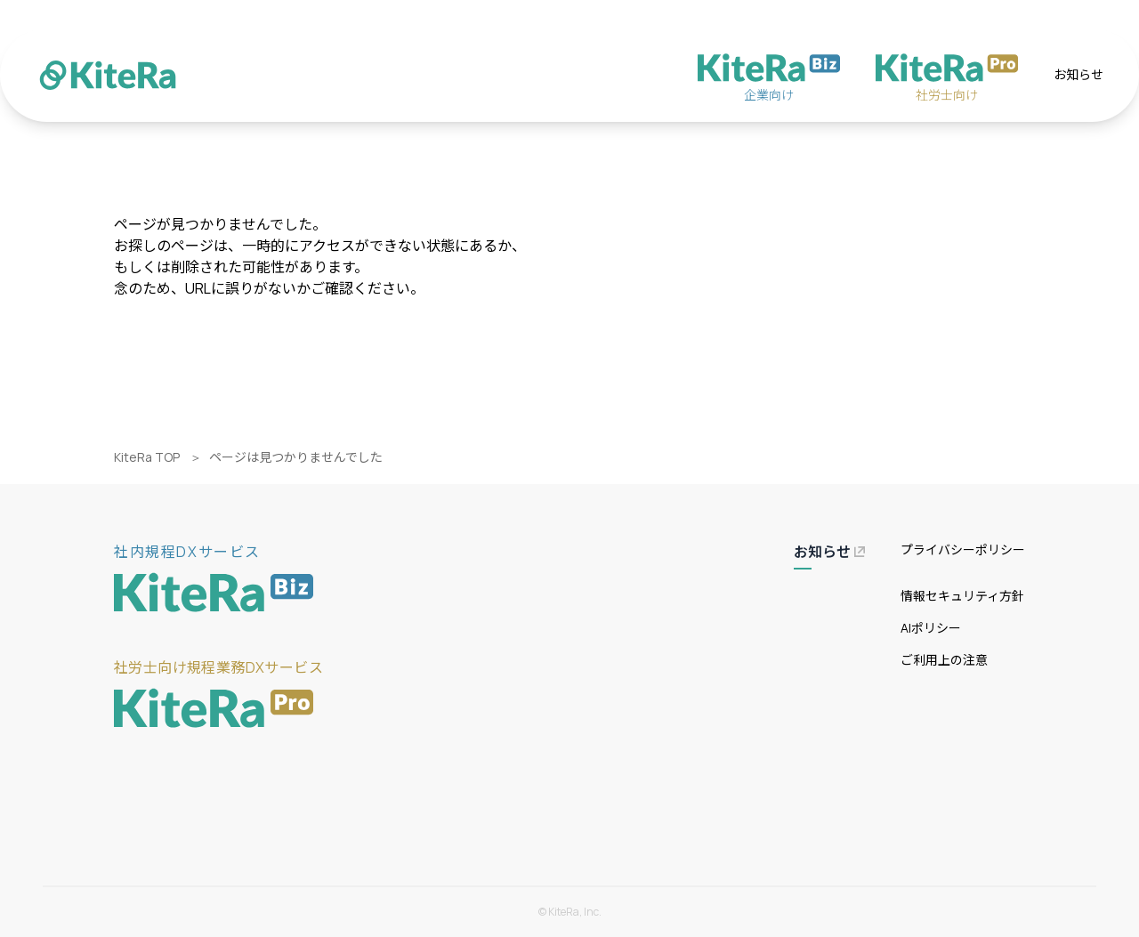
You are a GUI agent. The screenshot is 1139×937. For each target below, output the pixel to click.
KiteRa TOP (147, 456)
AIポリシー (931, 627)
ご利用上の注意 (944, 659)
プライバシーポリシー (963, 549)
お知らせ (1078, 74)
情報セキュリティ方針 (962, 595)
